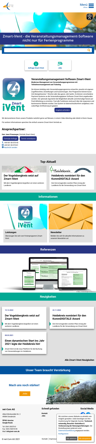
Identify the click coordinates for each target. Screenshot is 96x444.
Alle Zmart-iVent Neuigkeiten (79, 361)
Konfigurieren (63, 434)
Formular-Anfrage (10, 138)
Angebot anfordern (63, 110)
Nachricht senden (10, 147)
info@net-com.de (13, 432)
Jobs (24, 394)
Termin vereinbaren (28, 138)
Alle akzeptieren (85, 438)
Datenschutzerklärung (66, 431)
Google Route (7, 424)
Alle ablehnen (71, 438)
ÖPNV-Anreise (8, 421)
